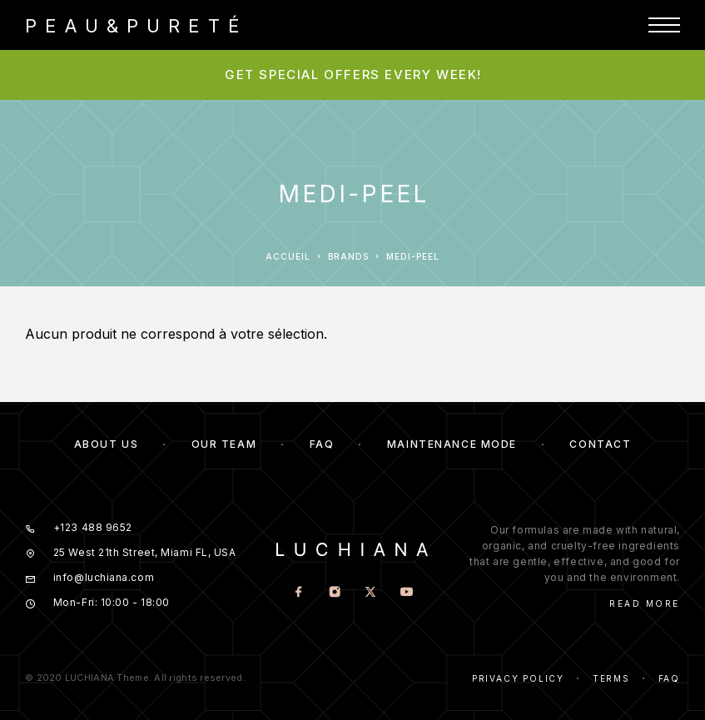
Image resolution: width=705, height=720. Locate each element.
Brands (348, 256)
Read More (644, 603)
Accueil (288, 256)
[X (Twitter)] (370, 593)
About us (106, 444)
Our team (223, 444)
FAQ (322, 444)
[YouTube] (406, 593)
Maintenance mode (452, 444)
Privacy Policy (518, 678)
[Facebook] (298, 593)
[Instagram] (334, 593)
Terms (611, 678)
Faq (669, 678)
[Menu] (664, 25)
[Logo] (132, 25)
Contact (600, 444)
